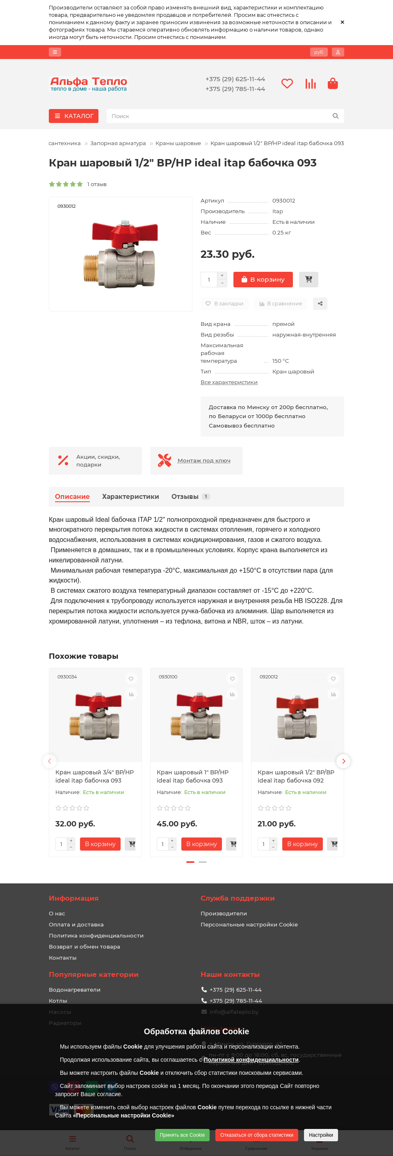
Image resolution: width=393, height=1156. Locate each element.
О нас (57, 913)
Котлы (58, 1000)
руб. (319, 52)
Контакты (63, 957)
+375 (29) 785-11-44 (235, 89)
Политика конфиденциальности (96, 935)
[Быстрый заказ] (308, 279)
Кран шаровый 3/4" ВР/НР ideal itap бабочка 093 (94, 776)
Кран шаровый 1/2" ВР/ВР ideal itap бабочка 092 (296, 776)
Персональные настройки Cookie (249, 924)
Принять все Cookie (182, 1135)
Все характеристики (229, 382)
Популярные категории (94, 974)
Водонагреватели (75, 989)
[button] (50, 761)
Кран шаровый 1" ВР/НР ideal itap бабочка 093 (192, 776)
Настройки (321, 1135)
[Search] (226, 116)
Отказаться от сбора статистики (256, 1135)
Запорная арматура (118, 143)
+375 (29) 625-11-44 (235, 79)
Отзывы (190, 497)
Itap (277, 211)
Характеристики (130, 497)
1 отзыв (78, 184)
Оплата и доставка (76, 924)
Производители (224, 913)
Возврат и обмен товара (84, 946)
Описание (72, 497)
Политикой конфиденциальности (251, 1059)
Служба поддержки (238, 898)
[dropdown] (55, 52)
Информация (74, 898)
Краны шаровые (178, 143)
